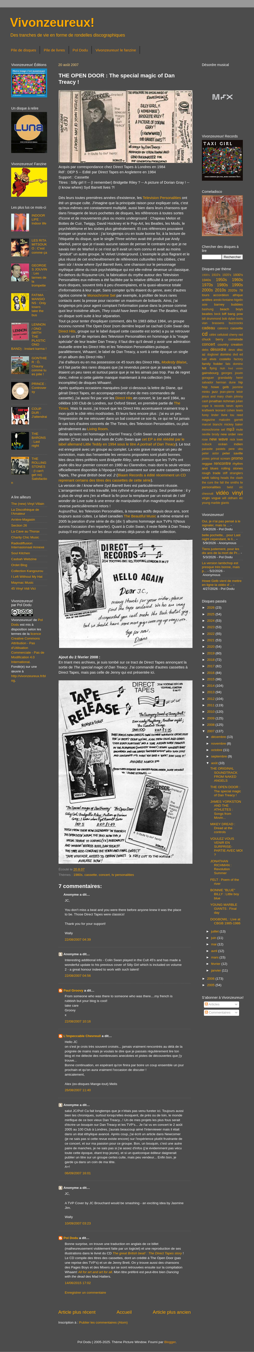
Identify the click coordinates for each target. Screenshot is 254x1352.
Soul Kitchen (20, 553)
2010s (220, 290)
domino (225, 354)
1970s (207, 285)
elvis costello (220, 359)
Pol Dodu (80, 50)
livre (224, 415)
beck (217, 314)
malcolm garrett (231, 419)
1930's (238, 275)
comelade (235, 339)
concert (104, 875)
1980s (78, 875)
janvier (216, 970)
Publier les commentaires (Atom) (103, 1322)
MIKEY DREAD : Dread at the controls (222, 828)
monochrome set (213, 429)
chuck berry (212, 339)
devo (231, 350)
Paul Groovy (73, 990)
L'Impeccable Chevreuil (82, 1036)
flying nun (217, 368)
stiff (225, 473)
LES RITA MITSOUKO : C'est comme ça (39, 246)
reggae (207, 463)
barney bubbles (228, 304)
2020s (232, 290)
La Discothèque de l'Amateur (25, 511)
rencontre (222, 463)
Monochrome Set (101, 295)
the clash (236, 478)
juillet (215, 931)
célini (212, 334)
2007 (211, 731)
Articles (212, 1004)
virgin (206, 498)
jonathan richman (222, 401)
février (216, 964)
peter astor (210, 453)
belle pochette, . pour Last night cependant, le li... (221, 537)
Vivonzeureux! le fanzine (115, 50)
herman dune (226, 382)
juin (214, 938)
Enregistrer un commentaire (85, 1292)
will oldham (229, 498)
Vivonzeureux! (52, 22)
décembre (219, 737)
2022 (211, 634)
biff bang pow (232, 314)
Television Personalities (162, 198)
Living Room (97, 429)
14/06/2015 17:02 (78, 1283)
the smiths (232, 482)
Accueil (124, 1312)
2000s (207, 290)
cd (205, 334)
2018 (211, 660)
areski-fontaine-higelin (228, 300)
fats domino (234, 364)
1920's (226, 275)
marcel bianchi (212, 424)
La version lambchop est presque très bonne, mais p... (221, 567)
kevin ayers (234, 406)
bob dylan (228, 318)
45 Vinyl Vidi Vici (23, 588)
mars (215, 957)
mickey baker (233, 424)
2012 (211, 699)
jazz (215, 392)
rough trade (211, 473)
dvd (235, 354)
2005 (211, 985)
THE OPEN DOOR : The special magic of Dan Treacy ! (225, 791)
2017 (211, 666)
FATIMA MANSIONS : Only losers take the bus (39, 305)
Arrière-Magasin (23, 519)
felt (204, 368)
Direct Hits (67, 331)
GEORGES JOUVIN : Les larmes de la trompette (39, 275)
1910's (216, 275)
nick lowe (236, 439)
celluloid (222, 334)
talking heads (220, 478)
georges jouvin (232, 373)
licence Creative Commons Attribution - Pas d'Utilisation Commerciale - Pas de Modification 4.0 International (27, 648)
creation (237, 344)
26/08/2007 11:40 (78, 1090)
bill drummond (211, 318)
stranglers (236, 473)
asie (204, 304)
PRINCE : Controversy (39, 388)
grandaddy (225, 377)
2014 (211, 685)
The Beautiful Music (140, 516)
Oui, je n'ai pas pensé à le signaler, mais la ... (221, 523)
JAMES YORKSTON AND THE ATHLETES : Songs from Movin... (225, 810)
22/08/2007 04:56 (78, 975)
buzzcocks (236, 323)
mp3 (230, 429)
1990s (237, 285)
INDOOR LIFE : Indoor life (39, 219)
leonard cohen (225, 410)
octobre (217, 750)
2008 (211, 725)
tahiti (205, 478)
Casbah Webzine (24, 559)
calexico (223, 328)
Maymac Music (22, 582)
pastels (220, 449)
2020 (211, 646)
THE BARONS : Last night (39, 440)
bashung (208, 309)
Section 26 (19, 525)
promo (237, 458)
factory (238, 359)
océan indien (230, 444)
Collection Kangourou (27, 571)
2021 (211, 640)
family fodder (212, 364)
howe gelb (220, 387)
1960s (237, 279)
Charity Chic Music (25, 537)
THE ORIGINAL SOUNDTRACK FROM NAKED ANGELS (224, 774)
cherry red (236, 334)
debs (205, 350)
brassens (218, 323)
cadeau (208, 328)
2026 (211, 607)
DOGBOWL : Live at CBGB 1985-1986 (225, 921)
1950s (221, 279)
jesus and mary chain (217, 396)
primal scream (220, 458)
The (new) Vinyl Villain (27, 504)
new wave (218, 439)
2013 (211, 692)
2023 (211, 627)
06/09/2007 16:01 (78, 1173)
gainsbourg (210, 373)
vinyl (237, 493)
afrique (238, 295)
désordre (218, 349)
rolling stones (232, 468)
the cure (207, 482)
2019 (211, 653)
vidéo (222, 493)
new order (228, 434)
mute (239, 429)
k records (217, 406)
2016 (211, 673)
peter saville (232, 453)
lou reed (236, 415)
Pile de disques (23, 50)
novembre (219, 743)
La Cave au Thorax (25, 531)
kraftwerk (208, 410)
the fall (218, 482)
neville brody (210, 434)
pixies (206, 458)
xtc (241, 498)
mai (214, 944)
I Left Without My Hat (26, 576)
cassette (90, 875)
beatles (207, 314)
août (215, 763)
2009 (211, 718)
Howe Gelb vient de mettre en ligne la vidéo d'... (222, 583)
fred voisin (235, 368)
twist (230, 487)
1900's (206, 274)
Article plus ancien (172, 1312)
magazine (208, 419)
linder (215, 415)
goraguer (208, 377)
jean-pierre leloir (231, 392)
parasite (207, 449)
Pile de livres (54, 50)
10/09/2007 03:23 (78, 1223)
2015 (211, 679)
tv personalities (123, 875)
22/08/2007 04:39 (78, 939)
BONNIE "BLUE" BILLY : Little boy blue (224, 894)
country (223, 344)
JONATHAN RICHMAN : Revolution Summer (221, 867)
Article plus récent (76, 1312)
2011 (211, 705)
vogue (216, 498)
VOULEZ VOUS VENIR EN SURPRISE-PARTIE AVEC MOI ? (226, 847)
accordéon (221, 295)
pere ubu (236, 449)
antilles (207, 300)
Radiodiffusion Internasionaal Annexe (27, 545)
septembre (219, 756)
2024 (211, 620)
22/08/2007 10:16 (78, 1021)
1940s (206, 280)
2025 (211, 614)
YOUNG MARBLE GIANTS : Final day (223, 908)
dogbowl (212, 354)
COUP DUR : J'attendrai (39, 413)
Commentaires (218, 1012)
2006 (211, 978)
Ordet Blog (19, 565)
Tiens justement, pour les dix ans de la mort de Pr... (221, 551)
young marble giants (215, 503)
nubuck (207, 444)
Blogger (170, 1342)
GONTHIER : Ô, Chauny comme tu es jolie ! (39, 366)
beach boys (231, 309)
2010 (211, 711)
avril (214, 951)
